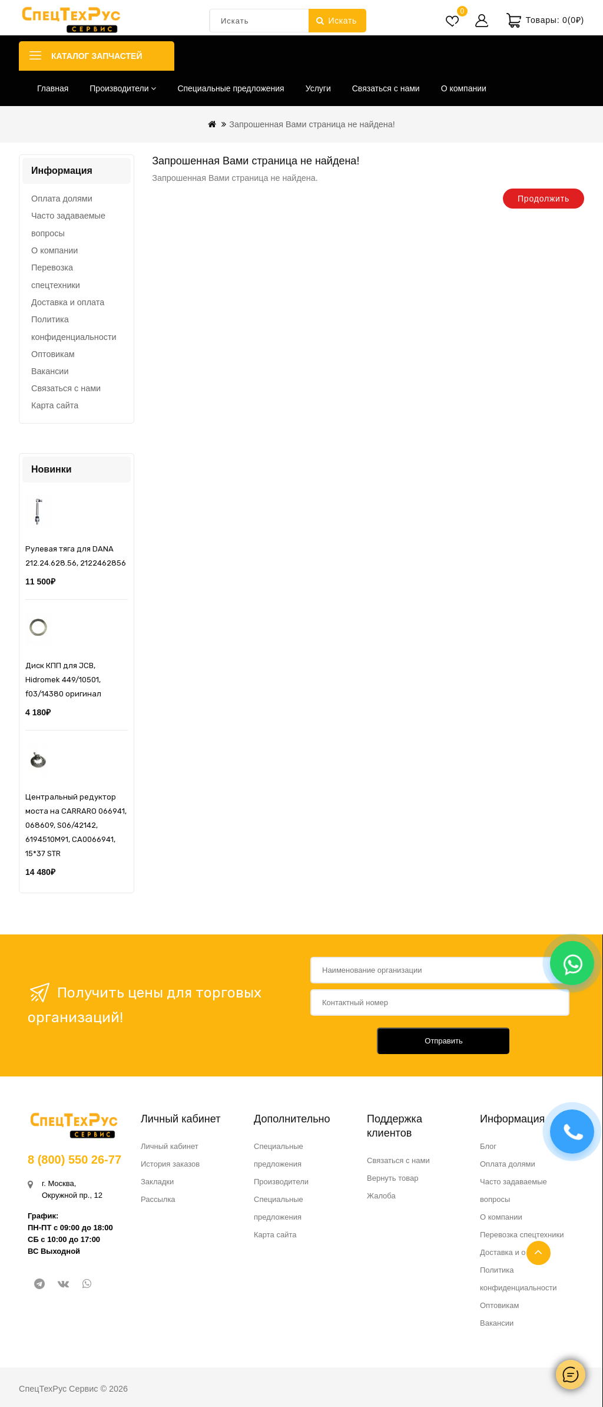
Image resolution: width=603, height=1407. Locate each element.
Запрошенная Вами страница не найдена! (312, 124)
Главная (52, 88)
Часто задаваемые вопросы (68, 224)
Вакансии (49, 371)
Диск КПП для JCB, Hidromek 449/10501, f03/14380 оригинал (63, 679)
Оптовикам (53, 354)
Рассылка (158, 1199)
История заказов (170, 1164)
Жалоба (381, 1195)
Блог (488, 1146)
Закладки (157, 1181)
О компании (463, 88)
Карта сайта (54, 405)
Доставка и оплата (67, 302)
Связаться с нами (386, 88)
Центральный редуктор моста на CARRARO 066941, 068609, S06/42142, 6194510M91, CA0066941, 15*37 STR (76, 825)
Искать (336, 20)
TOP (538, 1253)
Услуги (318, 88)
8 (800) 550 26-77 (74, 1159)
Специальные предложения (230, 88)
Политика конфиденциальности (74, 328)
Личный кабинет (169, 1146)
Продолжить (543, 198)
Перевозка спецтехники (55, 276)
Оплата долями (61, 198)
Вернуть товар (392, 1178)
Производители (123, 88)
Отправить (443, 1040)
